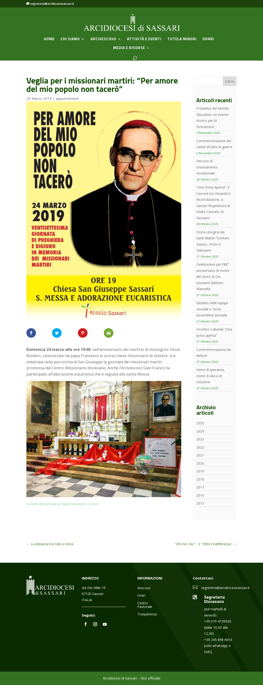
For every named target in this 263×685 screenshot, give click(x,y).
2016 (200, 495)
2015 (200, 503)
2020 (200, 463)
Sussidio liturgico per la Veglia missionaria (56, 504)
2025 (200, 423)
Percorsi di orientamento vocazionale (207, 167)
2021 (200, 455)
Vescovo (144, 588)
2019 (200, 471)
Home (49, 39)
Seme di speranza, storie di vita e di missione (210, 375)
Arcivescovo (103, 39)
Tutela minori (182, 39)
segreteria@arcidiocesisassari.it (225, 587)
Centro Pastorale (144, 605)
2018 (200, 479)
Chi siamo (70, 39)
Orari (208, 39)
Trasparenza (147, 614)
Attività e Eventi (144, 39)
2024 (200, 431)
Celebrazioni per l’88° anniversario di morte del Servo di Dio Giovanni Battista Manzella (212, 276)
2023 (200, 439)
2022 (200, 447)
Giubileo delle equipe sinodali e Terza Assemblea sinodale (212, 309)
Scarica (93, 504)
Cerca (229, 81)
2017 (200, 487)
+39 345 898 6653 (218, 639)
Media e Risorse (129, 48)
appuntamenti (67, 98)
